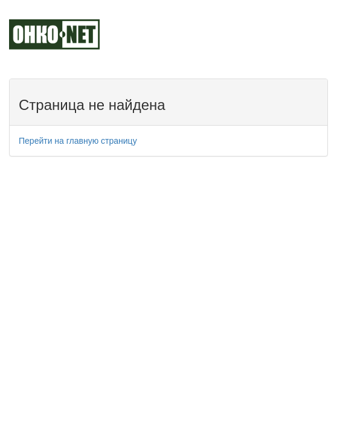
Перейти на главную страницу (78, 141)
